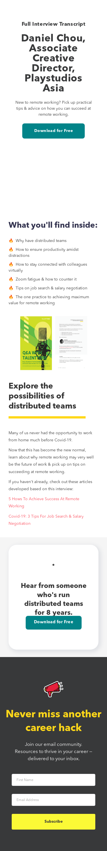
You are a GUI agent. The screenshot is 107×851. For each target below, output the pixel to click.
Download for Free (53, 131)
